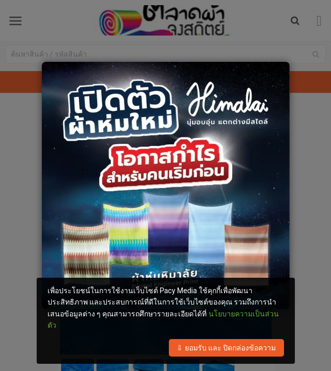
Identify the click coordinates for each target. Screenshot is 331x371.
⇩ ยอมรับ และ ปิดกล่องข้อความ (226, 348)
